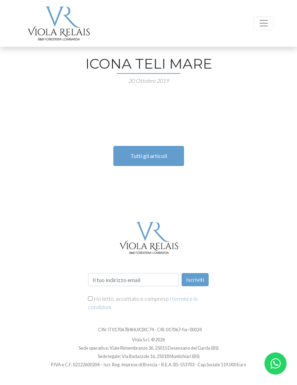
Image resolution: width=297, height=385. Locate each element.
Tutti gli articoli (148, 155)
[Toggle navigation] (263, 23)
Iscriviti (195, 279)
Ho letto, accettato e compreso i (143, 302)
